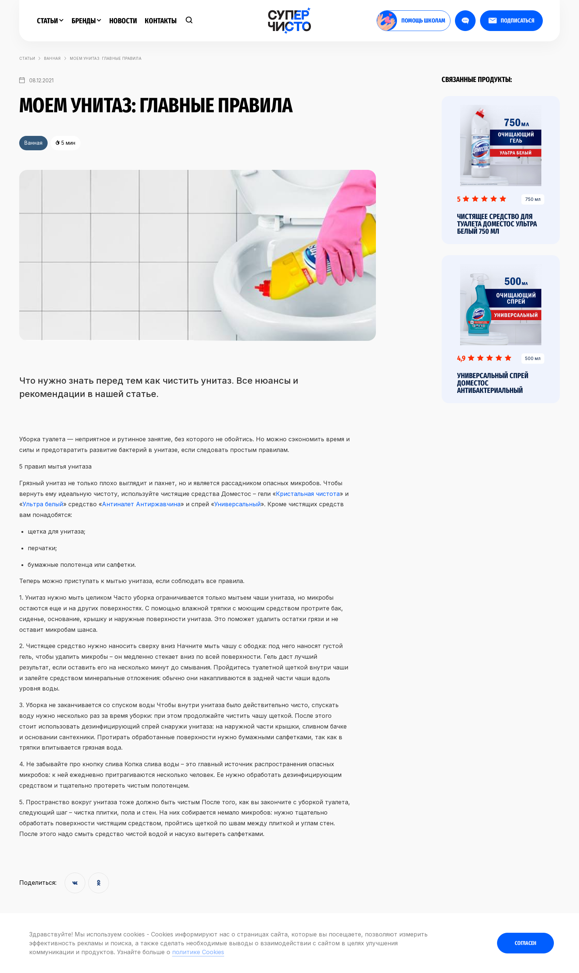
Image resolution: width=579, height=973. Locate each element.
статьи (27, 58)
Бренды (86, 20)
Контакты (161, 20)
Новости (123, 20)
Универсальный (237, 504)
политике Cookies (198, 952)
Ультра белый (43, 504)
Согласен (525, 943)
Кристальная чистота (308, 493)
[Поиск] (189, 21)
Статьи (50, 20)
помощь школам (411, 21)
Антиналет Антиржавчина (141, 504)
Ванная (52, 58)
